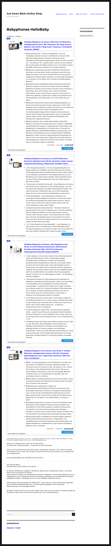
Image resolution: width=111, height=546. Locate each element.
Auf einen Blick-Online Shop (24, 13)
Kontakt (17, 528)
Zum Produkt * (68, 148)
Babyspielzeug (61, 14)
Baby (71, 14)
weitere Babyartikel (97, 14)
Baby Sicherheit (81, 14)
